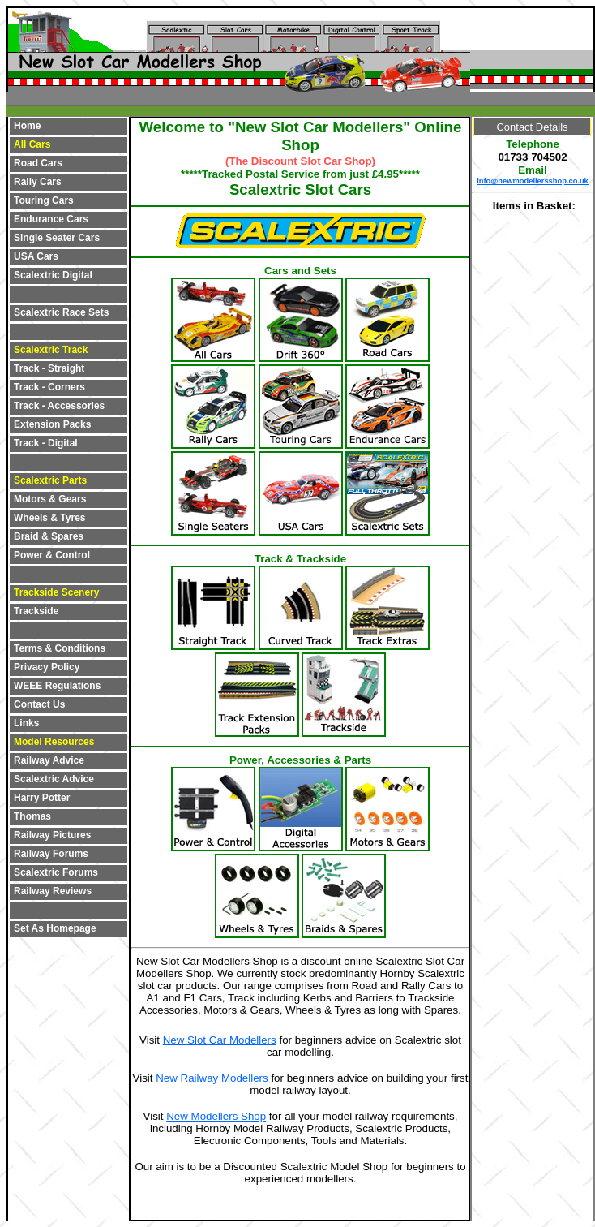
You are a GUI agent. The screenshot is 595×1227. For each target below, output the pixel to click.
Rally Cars (38, 181)
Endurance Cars (51, 219)
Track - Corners (49, 387)
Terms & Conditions (59, 648)
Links (26, 723)
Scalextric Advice (54, 779)
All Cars (32, 144)
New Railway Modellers (212, 1078)
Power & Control (52, 555)
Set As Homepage (55, 928)
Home (27, 125)
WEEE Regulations (57, 685)
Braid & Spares (48, 536)
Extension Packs (52, 424)
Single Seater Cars (57, 237)
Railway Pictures (52, 835)
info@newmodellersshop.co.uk (533, 181)
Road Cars (38, 163)
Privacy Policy (46, 667)
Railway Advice (49, 760)
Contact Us (39, 704)
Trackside (36, 611)
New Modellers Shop (216, 1116)
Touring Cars (44, 200)
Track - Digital (46, 443)
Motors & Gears (50, 499)
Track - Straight (49, 368)
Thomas (32, 816)
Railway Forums (51, 853)
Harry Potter (42, 797)
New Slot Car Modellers (219, 1040)
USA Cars (36, 256)
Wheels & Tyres (49, 517)
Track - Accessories (59, 405)
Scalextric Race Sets (61, 312)
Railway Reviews (53, 891)
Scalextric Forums (56, 872)
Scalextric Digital (53, 275)
